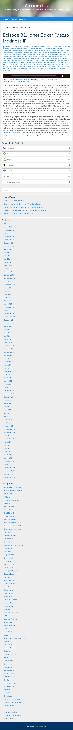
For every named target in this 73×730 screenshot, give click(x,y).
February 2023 (9, 346)
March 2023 (8, 342)
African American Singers (12, 487)
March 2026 (8, 227)
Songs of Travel (56, 66)
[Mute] (62, 76)
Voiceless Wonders (10, 712)
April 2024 (7, 301)
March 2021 (8, 419)
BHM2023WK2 (9, 510)
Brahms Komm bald (16, 48)
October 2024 (8, 281)
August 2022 (8, 365)
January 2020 (8, 464)
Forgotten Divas (9, 564)
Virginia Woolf (49, 68)
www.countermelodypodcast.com (14, 132)
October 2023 (8, 320)
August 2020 (8, 442)
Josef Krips (62, 56)
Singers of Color (9, 686)
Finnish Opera (8, 561)
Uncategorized (9, 705)
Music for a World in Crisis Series (15, 638)
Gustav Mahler (31, 54)
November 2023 (9, 317)
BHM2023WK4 (9, 516)
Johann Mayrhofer (27, 56)
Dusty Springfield (28, 50)
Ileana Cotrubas (9, 603)
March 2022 (8, 381)
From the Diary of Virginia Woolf (23, 52)
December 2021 (9, 390)
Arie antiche (8, 494)
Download (27, 79)
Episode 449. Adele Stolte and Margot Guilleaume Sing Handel (25, 210)
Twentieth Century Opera (12, 702)
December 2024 (9, 275)
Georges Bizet (7, 54)
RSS (23, 81)
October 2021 (8, 397)
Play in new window (15, 79)
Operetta (7, 651)
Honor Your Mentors (10, 600)
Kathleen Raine (7, 58)
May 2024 (7, 297)
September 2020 (9, 439)
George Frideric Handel (59, 52)
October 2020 (8, 435)
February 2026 (9, 230)
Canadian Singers (10, 535)
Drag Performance (10, 555)
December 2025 (9, 236)
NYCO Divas (8, 644)
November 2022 (9, 355)
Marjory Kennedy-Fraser (53, 60)
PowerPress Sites (40, 726)
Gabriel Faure (37, 52)
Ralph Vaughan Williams (35, 64)
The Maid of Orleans (38, 68)
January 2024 (8, 310)
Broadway (7, 532)
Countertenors (8, 548)
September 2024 (9, 285)
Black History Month (10, 519)
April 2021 (7, 416)
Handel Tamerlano (52, 54)
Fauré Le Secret (64, 50)
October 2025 (8, 243)
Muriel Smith (8, 632)
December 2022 (9, 352)
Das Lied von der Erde (49, 48)
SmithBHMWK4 (9, 689)
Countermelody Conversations (14, 545)
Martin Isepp (65, 60)
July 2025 (7, 252)
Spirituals (7, 693)
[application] (36, 76)
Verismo (6, 709)
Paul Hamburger (62, 62)
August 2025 (8, 249)
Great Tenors (8, 587)
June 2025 (7, 256)
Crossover (7, 551)
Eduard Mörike (38, 50)
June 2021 (7, 410)
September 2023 (9, 323)
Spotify (12, 81)
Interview (7, 609)
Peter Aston (14, 64)
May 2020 (7, 451)
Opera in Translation (10, 648)
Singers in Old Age (10, 683)
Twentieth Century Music (12, 699)
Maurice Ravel (18, 62)
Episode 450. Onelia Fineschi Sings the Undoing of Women (24, 207)
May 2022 (7, 374)
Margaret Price (9, 622)
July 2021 (7, 407)
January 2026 (8, 233)
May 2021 (7, 413)
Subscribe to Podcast (18, 19)
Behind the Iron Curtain (11, 500)
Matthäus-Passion (8, 62)
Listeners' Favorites (10, 619)
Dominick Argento (17, 50)
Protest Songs (8, 661)
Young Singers (9, 718)
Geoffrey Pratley (47, 52)
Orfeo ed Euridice (51, 62)
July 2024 (7, 291)
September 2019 (9, 477)
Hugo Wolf (62, 54)
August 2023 (8, 326)
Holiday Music (8, 596)
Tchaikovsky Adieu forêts (23, 68)
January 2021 (8, 426)
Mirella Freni (8, 628)
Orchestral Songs (10, 654)
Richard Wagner (9, 677)
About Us (5, 19)
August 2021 (8, 403)
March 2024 (8, 304)
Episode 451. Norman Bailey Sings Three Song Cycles (22, 204)
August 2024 (8, 288)
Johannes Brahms (53, 56)
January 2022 (8, 387)
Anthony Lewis (59, 46)
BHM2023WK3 (9, 513)
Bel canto (7, 503)
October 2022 (8, 358)
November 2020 (9, 432)
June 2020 (7, 448)
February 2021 (9, 423)
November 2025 (9, 240)
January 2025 (8, 272)
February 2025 (9, 268)
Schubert (48, 46)
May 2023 (7, 336)
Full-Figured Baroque (11, 571)
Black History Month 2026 (12, 529)
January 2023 (8, 349)
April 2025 (7, 262)
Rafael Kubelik (23, 64)
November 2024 (9, 278)
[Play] (5, 76)
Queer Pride (8, 664)
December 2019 (9, 468)
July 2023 (7, 329)
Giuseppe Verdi (9, 577)
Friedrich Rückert (8, 52)
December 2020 (9, 429)
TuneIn (18, 81)
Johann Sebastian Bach (40, 56)
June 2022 (7, 371)
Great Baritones (9, 580)
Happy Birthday (9, 593)
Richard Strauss (9, 673)
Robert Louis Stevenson (21, 66)
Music (6, 635)
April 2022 (7, 378)
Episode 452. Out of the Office (14, 201)
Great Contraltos (9, 583)
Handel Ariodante (41, 54)
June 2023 (7, 333)
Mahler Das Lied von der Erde (43, 58)
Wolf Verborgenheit (59, 68)
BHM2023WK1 (9, 506)
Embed (55, 79)
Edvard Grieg (47, 50)
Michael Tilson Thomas (30, 62)
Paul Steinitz (6, 64)
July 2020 (7, 445)
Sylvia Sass (8, 696)
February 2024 (9, 307)
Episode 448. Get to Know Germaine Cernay (19, 213)
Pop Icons (7, 657)
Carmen (24, 48)
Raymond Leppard (8, 66)
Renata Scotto (8, 667)
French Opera (8, 567)
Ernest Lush (55, 50)
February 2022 (9, 384)
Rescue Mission (9, 670)
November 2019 (9, 471)
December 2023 (9, 313)
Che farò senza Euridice (35, 48)
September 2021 (9, 400)
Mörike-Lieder (42, 62)
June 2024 (7, 294)
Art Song (19, 46)
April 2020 (7, 455)
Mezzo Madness (32, 46)
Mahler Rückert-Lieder (22, 60)
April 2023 (7, 339)
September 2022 (9, 362)
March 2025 (8, 265)
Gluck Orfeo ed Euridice (19, 54)
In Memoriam (8, 606)
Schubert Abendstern (45, 66)
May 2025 (7, 259)
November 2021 (9, 394)
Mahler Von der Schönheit (38, 60)
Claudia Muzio (8, 539)
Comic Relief (8, 542)
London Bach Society (27, 58)
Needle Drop (41, 46)
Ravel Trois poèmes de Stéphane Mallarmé (55, 64)
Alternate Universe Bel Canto (13, 490)
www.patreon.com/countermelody (14, 135)
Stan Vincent (12, 68)
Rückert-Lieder (33, 66)
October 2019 (8, 474)
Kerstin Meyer (17, 58)
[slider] (34, 75)
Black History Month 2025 (12, 526)
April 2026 (7, 224)
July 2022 (7, 368)
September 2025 (9, 246)
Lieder (25, 46)
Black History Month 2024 (12, 522)
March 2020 (8, 458)
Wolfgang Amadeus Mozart (13, 715)
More (28, 81)
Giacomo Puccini (9, 574)
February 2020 (9, 461)
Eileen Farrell (8, 558)
